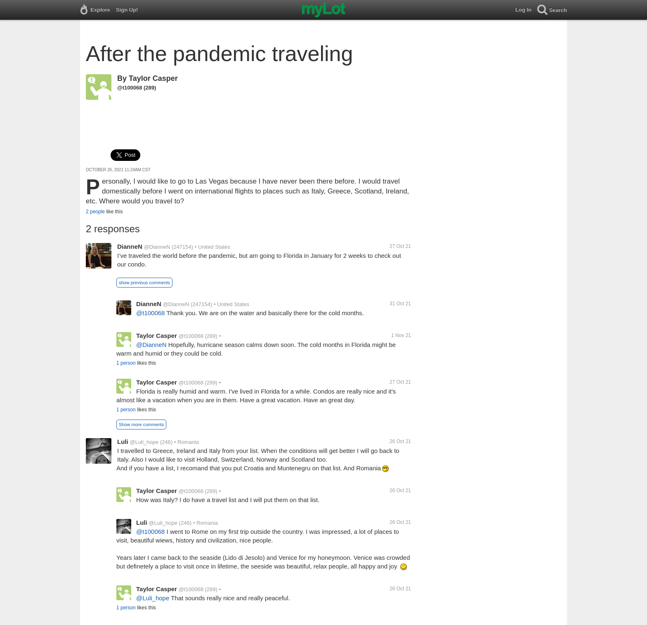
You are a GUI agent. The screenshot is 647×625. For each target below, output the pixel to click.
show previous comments (144, 282)
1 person (126, 363)
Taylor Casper (153, 78)
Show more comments (141, 424)
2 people (95, 212)
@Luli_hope (144, 442)
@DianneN (157, 247)
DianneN (129, 246)
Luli (122, 441)
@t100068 (129, 88)
